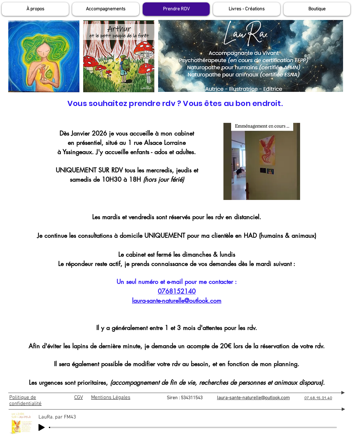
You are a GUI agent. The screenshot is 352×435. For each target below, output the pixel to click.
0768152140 (177, 291)
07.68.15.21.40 (318, 397)
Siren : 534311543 (192, 398)
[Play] (41, 427)
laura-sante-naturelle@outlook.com (176, 300)
